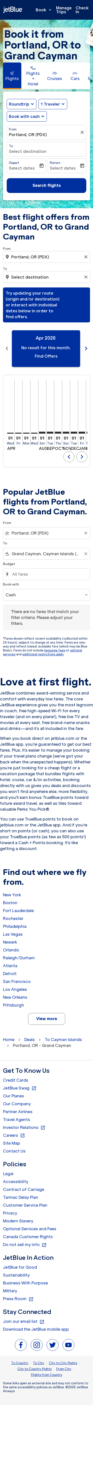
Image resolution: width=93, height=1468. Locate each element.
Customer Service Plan (25, 1205)
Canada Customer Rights (28, 1236)
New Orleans (15, 997)
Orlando (11, 949)
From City (63, 1369)
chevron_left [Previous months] (7, 348)
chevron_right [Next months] (86, 348)
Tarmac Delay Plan (20, 1197)
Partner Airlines (17, 1111)
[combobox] (47, 257)
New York (12, 894)
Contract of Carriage (23, 1189)
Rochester (13, 918)
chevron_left (69, 457)
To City (38, 1363)
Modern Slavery (18, 1220)
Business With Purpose (25, 1282)
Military (10, 1290)
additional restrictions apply (43, 654)
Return (55, 163)
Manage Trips (64, 9)
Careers (14, 1135)
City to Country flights (34, 1369)
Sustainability (16, 1275)
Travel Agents (16, 1119)
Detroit (10, 973)
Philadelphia (15, 926)
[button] (52, 104)
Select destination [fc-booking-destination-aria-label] (27, 151)
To (11, 146)
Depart (14, 163)
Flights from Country (46, 1375)
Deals (29, 1039)
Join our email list (23, 1321)
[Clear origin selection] (86, 257)
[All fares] (48, 574)
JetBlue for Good (20, 1267)
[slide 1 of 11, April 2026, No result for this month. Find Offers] (46, 348)
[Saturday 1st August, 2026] (42, 433)
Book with (11, 584)
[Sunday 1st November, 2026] (66, 433)
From (13, 129)
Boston (10, 902)
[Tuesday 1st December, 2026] (74, 433)
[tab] (12, 76)
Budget (9, 564)
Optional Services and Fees (29, 1228)
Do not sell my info (25, 1244)
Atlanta (10, 965)
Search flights (46, 185)
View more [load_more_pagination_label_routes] (46, 1018)
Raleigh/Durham (19, 957)
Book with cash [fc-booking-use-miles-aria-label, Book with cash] (24, 116)
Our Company (17, 1103)
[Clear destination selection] (86, 277)
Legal (8, 1173)
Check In (82, 9)
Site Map (11, 1143)
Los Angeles (15, 989)
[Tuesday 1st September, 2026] (50, 433)
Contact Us (14, 1151)
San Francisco (17, 981)
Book (45, 10)
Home (8, 1039)
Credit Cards (15, 1080)
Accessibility (15, 1181)
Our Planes (13, 1095)
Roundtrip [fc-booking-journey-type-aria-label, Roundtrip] (19, 104)
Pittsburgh (13, 1005)
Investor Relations (24, 1127)
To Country (19, 1363)
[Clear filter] (83, 132)
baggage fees (54, 650)
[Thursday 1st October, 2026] (58, 433)
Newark (10, 942)
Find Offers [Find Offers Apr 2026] (46, 356)
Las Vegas (13, 934)
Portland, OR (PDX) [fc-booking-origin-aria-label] (28, 134)
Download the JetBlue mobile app (36, 1329)
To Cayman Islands (63, 1039)
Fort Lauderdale (18, 910)
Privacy (10, 1213)
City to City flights (63, 1363)
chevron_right (82, 457)
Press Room (18, 1299)
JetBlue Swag (19, 1088)
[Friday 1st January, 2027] (82, 433)
